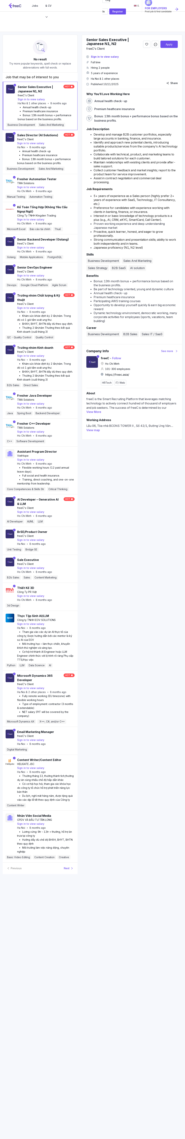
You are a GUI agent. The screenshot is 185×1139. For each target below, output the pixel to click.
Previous (14, 868)
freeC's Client (26, 95)
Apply (169, 44)
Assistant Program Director (37, 451)
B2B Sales (130, 334)
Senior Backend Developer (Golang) (43, 239)
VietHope (23, 455)
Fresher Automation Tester (37, 179)
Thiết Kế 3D (25, 588)
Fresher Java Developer (34, 395)
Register (117, 11)
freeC (105, 358)
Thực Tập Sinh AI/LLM (33, 616)
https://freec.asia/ (117, 374)
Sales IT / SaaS (152, 334)
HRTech (107, 382)
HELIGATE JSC (25, 763)
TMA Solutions (25, 183)
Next (68, 868)
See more (169, 351)
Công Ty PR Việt (27, 591)
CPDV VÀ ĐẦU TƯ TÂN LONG (34, 819)
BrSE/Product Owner (32, 532)
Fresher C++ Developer (34, 423)
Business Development (103, 334)
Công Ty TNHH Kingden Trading (36, 215)
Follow (115, 358)
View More (93, 412)
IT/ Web (120, 382)
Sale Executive (28, 560)
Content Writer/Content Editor (39, 760)
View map (93, 430)
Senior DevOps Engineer (34, 267)
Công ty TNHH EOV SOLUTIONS (36, 619)
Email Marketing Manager (35, 732)
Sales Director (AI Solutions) (37, 135)
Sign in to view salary (31, 99)
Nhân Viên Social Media (34, 816)
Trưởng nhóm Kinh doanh (35, 347)
